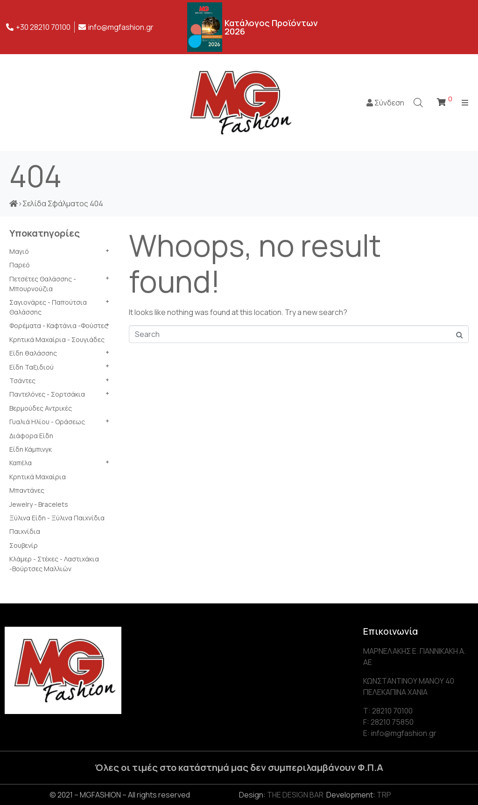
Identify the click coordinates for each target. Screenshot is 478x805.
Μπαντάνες (26, 490)
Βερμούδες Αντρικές (40, 408)
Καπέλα (20, 462)
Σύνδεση (385, 103)
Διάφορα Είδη (31, 435)
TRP (384, 795)
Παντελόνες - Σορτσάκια (47, 394)
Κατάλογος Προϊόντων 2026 (271, 27)
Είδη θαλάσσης (33, 353)
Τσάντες (22, 380)
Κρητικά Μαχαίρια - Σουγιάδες (57, 339)
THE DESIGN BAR (295, 795)
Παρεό (19, 264)
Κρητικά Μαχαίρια (37, 476)
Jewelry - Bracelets (38, 504)
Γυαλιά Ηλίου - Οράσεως (47, 421)
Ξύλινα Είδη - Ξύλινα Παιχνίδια (57, 517)
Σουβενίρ (23, 545)
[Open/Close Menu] (465, 102)
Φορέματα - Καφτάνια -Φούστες (58, 325)
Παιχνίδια (24, 531)
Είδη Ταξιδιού (31, 367)
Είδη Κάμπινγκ (30, 449)
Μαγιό (19, 251)
